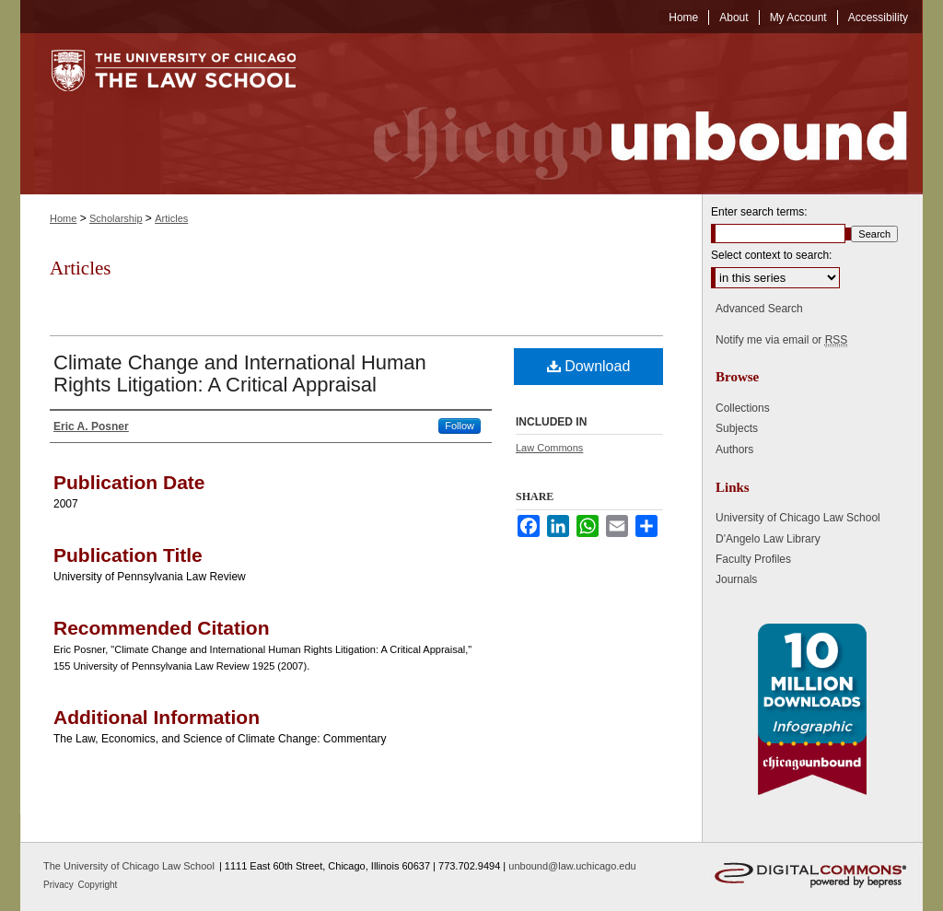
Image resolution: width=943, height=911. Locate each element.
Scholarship (115, 218)
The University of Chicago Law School (129, 865)
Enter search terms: (759, 211)
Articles (171, 218)
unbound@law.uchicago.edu (571, 865)
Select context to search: (771, 255)
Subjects (737, 428)
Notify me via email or (781, 339)
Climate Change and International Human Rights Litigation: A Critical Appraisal (239, 373)
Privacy (59, 885)
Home (63, 218)
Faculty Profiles (753, 559)
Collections (743, 408)
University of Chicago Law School (798, 517)
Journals (736, 579)
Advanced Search (759, 308)
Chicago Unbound (623, 113)
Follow (459, 425)
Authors (734, 449)
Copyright (98, 885)
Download (589, 366)
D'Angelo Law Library (768, 538)
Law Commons (549, 447)
